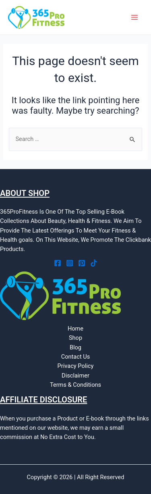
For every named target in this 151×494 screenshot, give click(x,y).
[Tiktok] (93, 263)
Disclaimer (75, 375)
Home (75, 328)
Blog (75, 347)
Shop (75, 337)
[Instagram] (69, 263)
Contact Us (75, 356)
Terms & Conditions (75, 384)
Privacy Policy (76, 365)
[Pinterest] (81, 263)
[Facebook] (57, 263)
